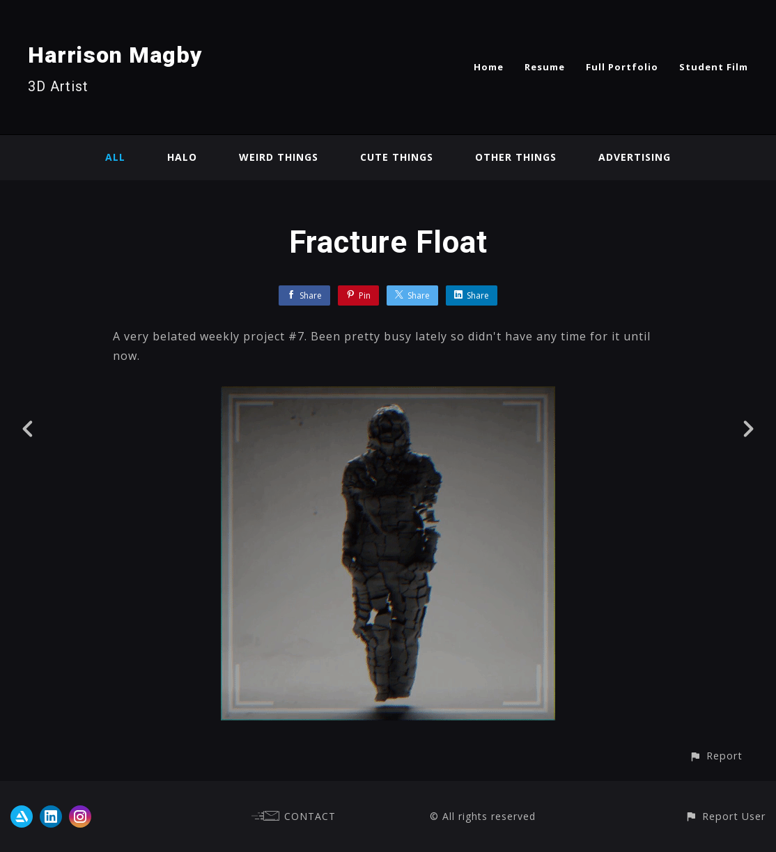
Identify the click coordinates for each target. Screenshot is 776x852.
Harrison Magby (115, 55)
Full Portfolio (622, 67)
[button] (715, 755)
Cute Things (396, 157)
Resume (545, 67)
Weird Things (278, 157)
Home (489, 67)
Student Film (713, 67)
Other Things (516, 157)
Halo (182, 157)
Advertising (634, 157)
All (115, 157)
